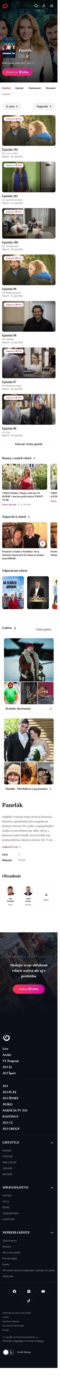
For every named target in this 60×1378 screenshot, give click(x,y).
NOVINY (7, 1195)
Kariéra (6, 1264)
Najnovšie (44, 106)
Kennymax (18, 1341)
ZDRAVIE (7, 1168)
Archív (6, 1055)
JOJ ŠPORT (10, 1098)
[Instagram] (29, 1291)
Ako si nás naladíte (11, 1252)
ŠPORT (6, 1207)
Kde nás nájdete (9, 1258)
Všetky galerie (43, 629)
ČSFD (24, 56)
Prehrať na (17, 72)
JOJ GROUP (11, 1128)
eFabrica (40, 1341)
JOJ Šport (9, 1073)
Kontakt (5, 1330)
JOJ (5, 1086)
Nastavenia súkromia (10, 1321)
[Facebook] (14, 1291)
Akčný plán (7, 1276)
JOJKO (7, 1104)
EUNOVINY (8, 1219)
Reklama (6, 1246)
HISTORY (7, 1174)
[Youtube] (43, 1291)
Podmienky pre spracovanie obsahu (16, 1313)
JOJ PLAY (9, 1092)
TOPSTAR (7, 1156)
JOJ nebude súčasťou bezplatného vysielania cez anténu (28, 1270)
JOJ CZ (7, 1122)
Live (5, 1048)
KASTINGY (10, 1116)
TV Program (10, 1061)
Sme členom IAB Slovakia (13, 1326)
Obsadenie (51, 88)
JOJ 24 (7, 1067)
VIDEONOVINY (10, 1213)
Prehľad (6, 88)
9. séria (12, 106)
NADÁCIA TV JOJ (14, 1110)
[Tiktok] (29, 1301)
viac (31, 63)
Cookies (5, 1317)
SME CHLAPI (9, 1162)
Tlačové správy (9, 1240)
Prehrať (29, 989)
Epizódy (19, 88)
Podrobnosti (34, 88)
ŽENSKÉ (7, 1150)
